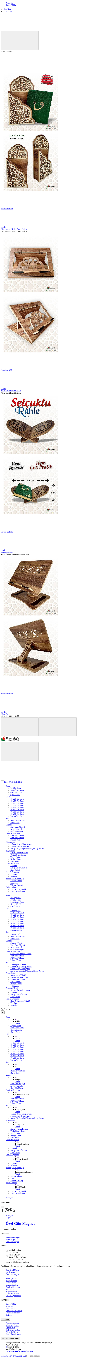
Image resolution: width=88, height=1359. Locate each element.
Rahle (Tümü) (15, 898)
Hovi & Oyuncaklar (13, 1296)
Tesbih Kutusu (15, 982)
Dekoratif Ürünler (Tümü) (20, 990)
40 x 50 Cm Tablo (17, 926)
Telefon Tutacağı (16, 1181)
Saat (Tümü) (15, 934)
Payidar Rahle (15, 900)
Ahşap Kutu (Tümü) (18, 975)
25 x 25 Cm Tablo (17, 917)
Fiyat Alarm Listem (13, 1334)
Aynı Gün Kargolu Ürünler (18, 1262)
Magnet (9, 941)
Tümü (17, 1023)
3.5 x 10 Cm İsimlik (18, 1193)
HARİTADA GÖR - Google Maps (19, 1351)
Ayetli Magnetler (16, 947)
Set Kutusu (14, 986)
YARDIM (5, 1300)
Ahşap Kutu (10, 973)
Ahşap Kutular (11, 1291)
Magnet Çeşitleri (12, 1285)
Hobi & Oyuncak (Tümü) (20, 1001)
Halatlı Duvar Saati (17, 936)
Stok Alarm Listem (13, 1330)
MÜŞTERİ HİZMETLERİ (10, 1338)
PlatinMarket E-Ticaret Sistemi (13, 1356)
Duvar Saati (14, 939)
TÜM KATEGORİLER (11, 782)
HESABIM (5, 1319)
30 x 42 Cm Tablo (17, 923)
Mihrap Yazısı (15, 960)
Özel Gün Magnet (17, 949)
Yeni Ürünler (13, 1252)
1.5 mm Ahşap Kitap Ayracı (21, 967)
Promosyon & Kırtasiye (15, 1168)
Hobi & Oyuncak (12, 999)
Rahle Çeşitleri (11, 1278)
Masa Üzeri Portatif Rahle (11, 391)
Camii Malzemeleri (13, 951)
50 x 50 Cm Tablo (17, 928)
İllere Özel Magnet (17, 945)
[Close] (2, 1207)
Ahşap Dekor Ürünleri (18, 995)
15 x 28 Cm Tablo (17, 915)
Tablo (8, 908)
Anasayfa (9, 1198)
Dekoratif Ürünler (12, 988)
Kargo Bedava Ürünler (17, 1257)
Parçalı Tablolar (16, 930)
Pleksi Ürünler (11, 1183)
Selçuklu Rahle (6, 552)
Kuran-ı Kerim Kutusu (19, 977)
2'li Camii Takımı (17, 958)
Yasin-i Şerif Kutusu (18, 979)
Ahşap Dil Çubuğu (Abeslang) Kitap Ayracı (27, 971)
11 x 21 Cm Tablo (17, 913)
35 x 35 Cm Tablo (17, 921)
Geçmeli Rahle (16, 904)
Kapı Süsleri (15, 997)
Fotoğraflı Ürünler (16, 1260)
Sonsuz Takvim (16, 1176)
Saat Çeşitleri (11, 1283)
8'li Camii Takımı (17, 956)
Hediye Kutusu (16, 984)
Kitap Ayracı (10, 962)
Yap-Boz (13, 1003)
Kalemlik (14, 1178)
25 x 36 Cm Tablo (17, 919)
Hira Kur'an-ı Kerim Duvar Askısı (14, 229)
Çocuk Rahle (15, 906)
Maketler (13, 1005)
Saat (7, 932)
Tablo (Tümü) (15, 911)
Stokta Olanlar (14, 1255)
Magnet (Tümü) (16, 943)
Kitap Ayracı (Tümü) (18, 964)
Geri (17, 1019)
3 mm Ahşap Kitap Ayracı (20, 969)
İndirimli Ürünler (15, 1250)
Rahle (8, 896)
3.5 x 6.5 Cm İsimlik (18, 1191)
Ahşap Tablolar (11, 1281)
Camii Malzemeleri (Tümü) (20, 954)
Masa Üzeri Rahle (17, 902)
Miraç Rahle (5, 714)
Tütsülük (13, 992)
